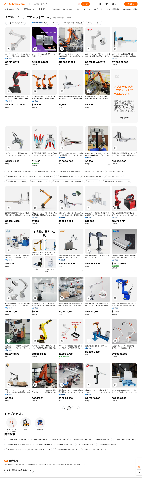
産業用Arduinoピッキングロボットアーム (116, 181)
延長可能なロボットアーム (15, 449)
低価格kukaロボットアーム (107, 444)
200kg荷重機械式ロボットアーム (66, 449)
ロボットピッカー (91, 181)
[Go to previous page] (64, 408)
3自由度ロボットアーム (64, 444)
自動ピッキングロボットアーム (69, 171)
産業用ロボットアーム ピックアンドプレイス (20, 176)
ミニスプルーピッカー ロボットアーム (18, 171)
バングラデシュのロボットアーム (39, 449)
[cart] (107, 4)
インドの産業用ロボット (84, 444)
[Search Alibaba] (54, 4)
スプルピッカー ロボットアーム (16, 439)
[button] (78, 4)
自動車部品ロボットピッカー (45, 171)
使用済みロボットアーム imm (16, 181)
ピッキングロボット (46, 176)
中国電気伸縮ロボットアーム (67, 176)
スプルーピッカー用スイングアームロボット (66, 181)
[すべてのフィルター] (15, 23)
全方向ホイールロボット (43, 444)
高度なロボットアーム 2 (59, 439)
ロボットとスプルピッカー (93, 171)
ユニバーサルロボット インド (91, 176)
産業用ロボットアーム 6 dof (81, 439)
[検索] (85, 4)
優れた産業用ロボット (103, 439)
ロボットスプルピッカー (114, 171)
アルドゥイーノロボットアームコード (93, 449)
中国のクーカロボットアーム (124, 439)
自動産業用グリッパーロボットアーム (18, 444)
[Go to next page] (78, 408)
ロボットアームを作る (39, 439)
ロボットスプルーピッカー (39, 181)
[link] (139, 461)
